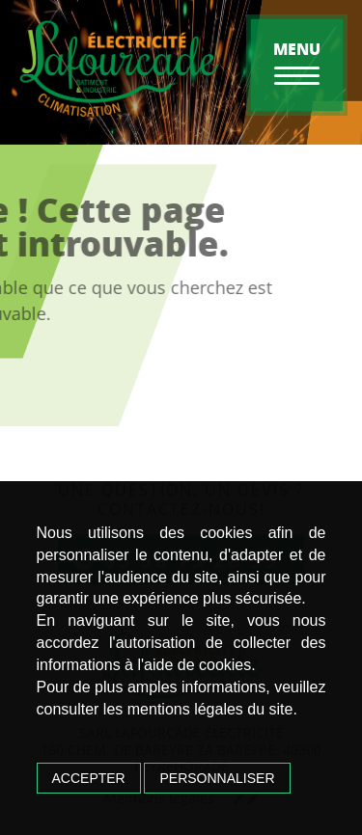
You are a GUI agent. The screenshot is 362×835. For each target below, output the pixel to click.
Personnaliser (216, 778)
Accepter (88, 778)
